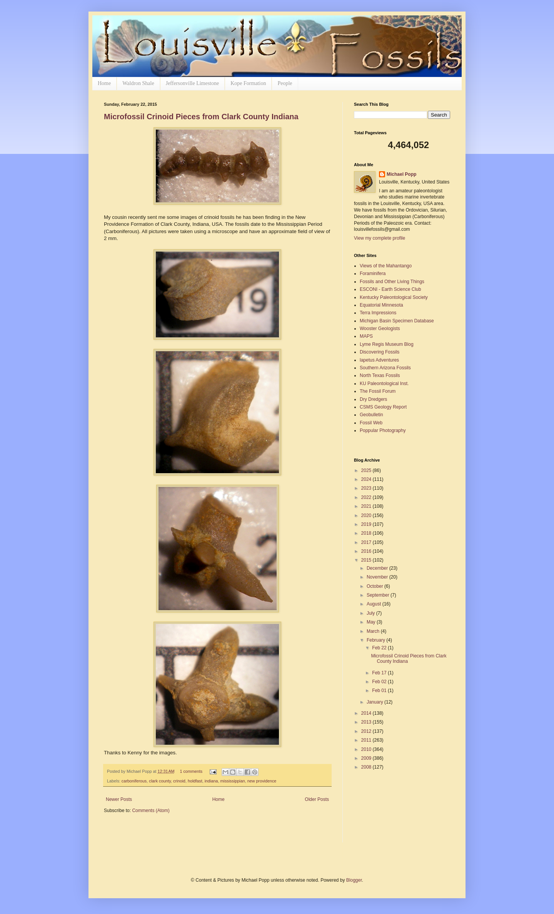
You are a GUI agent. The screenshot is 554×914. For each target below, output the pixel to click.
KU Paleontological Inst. (384, 383)
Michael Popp (401, 174)
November (378, 577)
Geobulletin (371, 414)
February (376, 640)
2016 (367, 551)
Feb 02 (380, 681)
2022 (367, 497)
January (375, 702)
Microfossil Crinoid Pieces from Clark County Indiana (201, 116)
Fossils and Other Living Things (392, 281)
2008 (367, 767)
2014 (367, 713)
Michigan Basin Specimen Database (397, 321)
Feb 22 (380, 647)
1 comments (191, 771)
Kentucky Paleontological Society (394, 297)
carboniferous (134, 781)
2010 (367, 749)
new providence (262, 781)
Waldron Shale (138, 83)
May (372, 622)
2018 (367, 533)
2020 (367, 515)
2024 (367, 479)
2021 (367, 506)
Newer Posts (119, 799)
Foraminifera (372, 273)
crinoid (179, 781)
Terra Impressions (378, 312)
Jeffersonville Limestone (192, 83)
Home (104, 83)
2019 (367, 524)
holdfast (195, 781)
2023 (367, 488)
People (284, 83)
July (371, 613)
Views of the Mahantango (386, 266)
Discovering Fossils (379, 352)
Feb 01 (380, 690)
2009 (367, 758)
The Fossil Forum (377, 391)
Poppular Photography (382, 430)
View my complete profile (379, 238)
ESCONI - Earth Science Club (390, 289)
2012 (367, 731)
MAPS (366, 336)
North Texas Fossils (380, 375)
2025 (367, 470)
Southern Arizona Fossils (385, 367)
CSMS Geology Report (383, 407)
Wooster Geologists (380, 328)
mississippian (232, 781)
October (375, 586)
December (378, 568)
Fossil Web (371, 422)
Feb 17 (380, 672)
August (374, 604)
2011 (367, 740)
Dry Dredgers (373, 399)
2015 (367, 560)
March (374, 631)
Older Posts (317, 799)
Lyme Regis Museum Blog (387, 344)
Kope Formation (248, 83)
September (378, 595)
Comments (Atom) (150, 810)
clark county (160, 781)
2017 (367, 542)
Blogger (354, 880)
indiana (211, 781)
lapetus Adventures (379, 360)
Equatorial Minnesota (381, 305)
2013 (367, 722)
